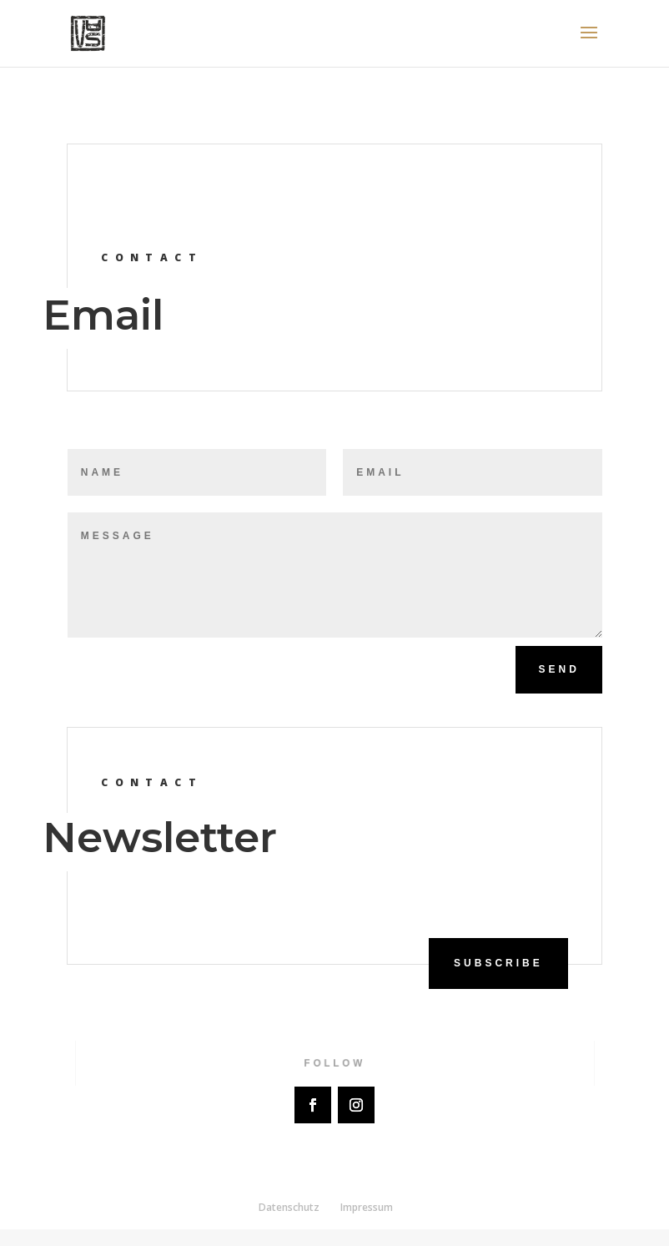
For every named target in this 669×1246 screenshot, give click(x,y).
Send (558, 669)
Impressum (366, 1207)
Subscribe (498, 963)
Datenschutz (289, 1207)
